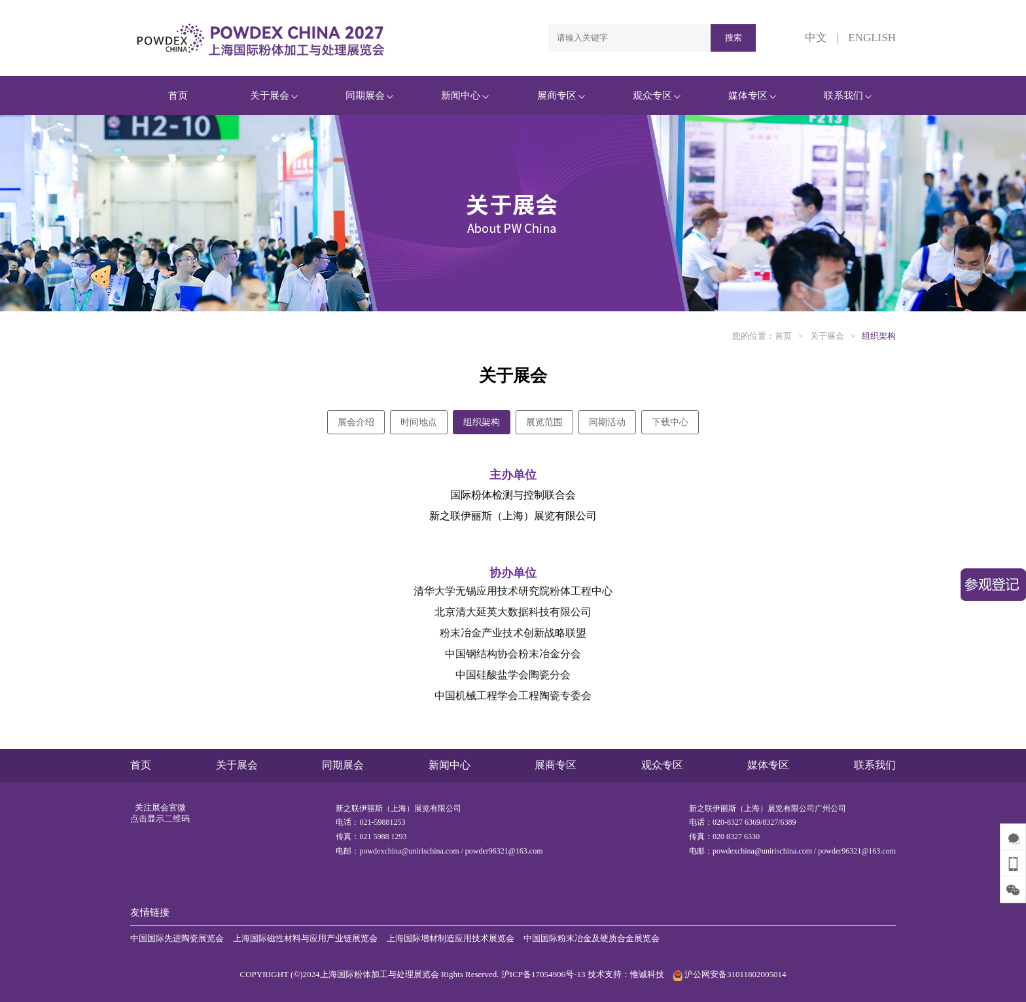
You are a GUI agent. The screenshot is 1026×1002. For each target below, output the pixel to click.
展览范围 (544, 422)
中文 (816, 37)
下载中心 (670, 422)
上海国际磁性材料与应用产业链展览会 (305, 938)
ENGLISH (872, 37)
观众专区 (657, 95)
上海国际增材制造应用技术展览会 (450, 938)
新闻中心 (465, 95)
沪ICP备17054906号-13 (543, 974)
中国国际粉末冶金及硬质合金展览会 (591, 938)
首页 (178, 95)
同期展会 (369, 95)
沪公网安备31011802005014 (728, 974)
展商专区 (561, 95)
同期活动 (607, 422)
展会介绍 (356, 422)
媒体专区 (752, 95)
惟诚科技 (647, 974)
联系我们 (848, 95)
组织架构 (879, 336)
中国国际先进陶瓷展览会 (177, 938)
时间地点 (418, 422)
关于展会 (274, 95)
